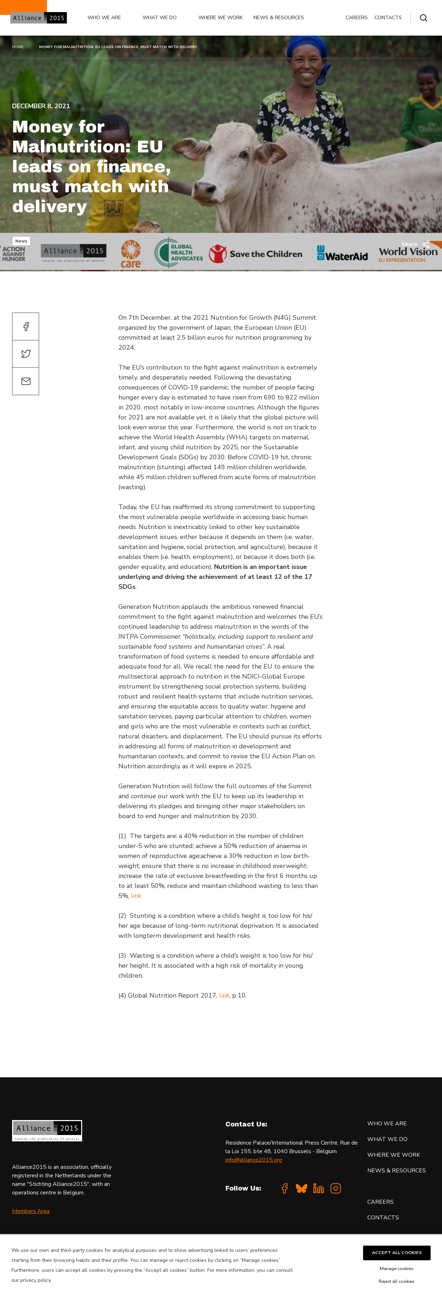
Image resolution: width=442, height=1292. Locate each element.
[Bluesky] (301, 1188)
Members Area (30, 1211)
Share (415, 244)
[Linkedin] (318, 1188)
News (21, 241)
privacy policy (35, 1288)
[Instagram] (335, 1188)
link (136, 895)
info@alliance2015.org (253, 1160)
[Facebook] (284, 1188)
